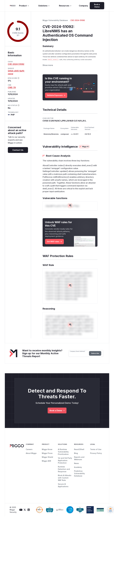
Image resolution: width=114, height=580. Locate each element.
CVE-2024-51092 (16, 64)
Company (83, 5)
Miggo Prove (47, 458)
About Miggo (31, 458)
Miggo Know (47, 454)
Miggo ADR (46, 466)
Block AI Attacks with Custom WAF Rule (64, 482)
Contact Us (17, 150)
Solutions (44, 5)
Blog (76, 458)
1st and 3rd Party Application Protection (65, 465)
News (76, 468)
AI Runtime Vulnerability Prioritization (63, 456)
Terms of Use (95, 454)
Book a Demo (97, 5)
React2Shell (79, 454)
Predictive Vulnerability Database (79, 478)
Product (24, 5)
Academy (78, 472)
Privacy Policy (96, 458)
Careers (29, 454)
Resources (65, 5)
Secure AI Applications (63, 490)
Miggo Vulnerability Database (55, 20)
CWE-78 (12, 87)
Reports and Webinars (79, 463)
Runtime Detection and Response (64, 474)
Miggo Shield (47, 462)
